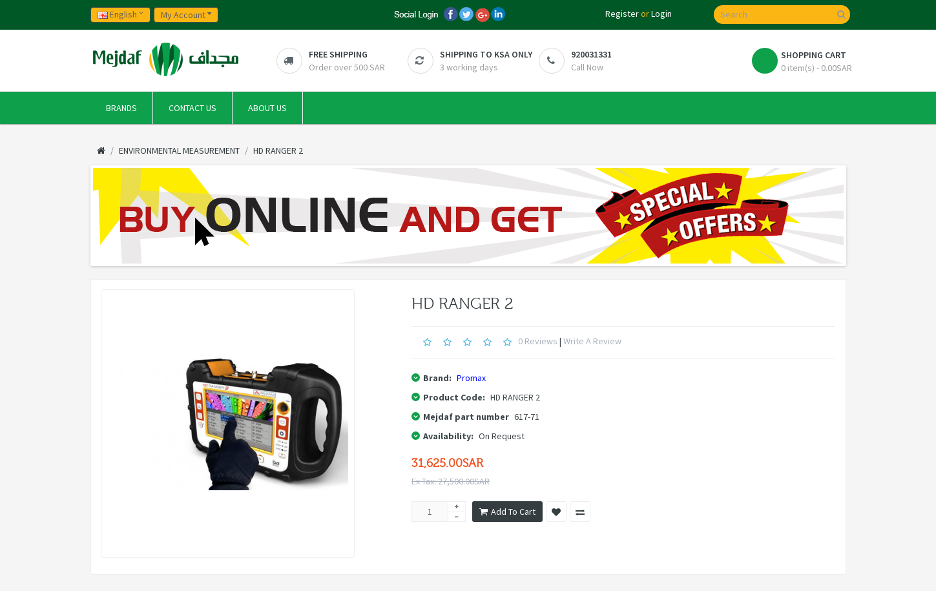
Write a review (592, 341)
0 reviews (537, 341)
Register (622, 13)
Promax (471, 378)
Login (661, 13)
